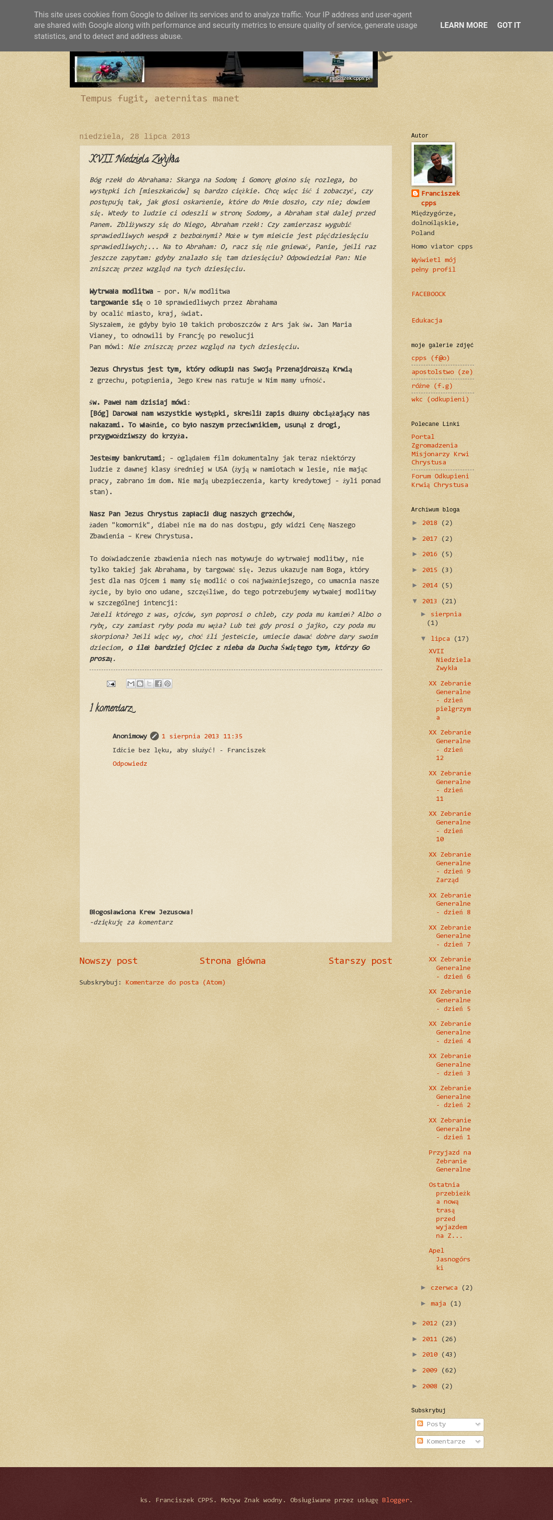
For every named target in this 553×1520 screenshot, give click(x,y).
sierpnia (446, 614)
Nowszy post (108, 961)
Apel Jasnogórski (450, 1259)
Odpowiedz (130, 764)
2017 (431, 539)
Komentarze (441, 1441)
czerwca (446, 1288)
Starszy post (360, 961)
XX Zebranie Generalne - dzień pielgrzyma (450, 701)
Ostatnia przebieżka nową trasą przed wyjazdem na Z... (449, 1211)
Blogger (395, 1500)
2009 (431, 1370)
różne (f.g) (432, 386)
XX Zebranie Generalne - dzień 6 (450, 968)
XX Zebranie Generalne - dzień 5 (450, 1000)
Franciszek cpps (440, 199)
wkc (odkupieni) (440, 399)
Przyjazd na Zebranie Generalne (450, 1161)
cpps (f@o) (431, 358)
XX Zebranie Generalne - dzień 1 (450, 1129)
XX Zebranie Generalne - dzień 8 (450, 904)
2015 (431, 570)
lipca (442, 639)
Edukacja (427, 320)
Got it (509, 25)
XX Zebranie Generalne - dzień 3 (450, 1065)
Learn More (464, 25)
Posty (431, 1424)
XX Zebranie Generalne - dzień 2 (450, 1097)
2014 (431, 585)
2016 (431, 554)
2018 (431, 523)
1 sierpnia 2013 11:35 (202, 736)
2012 (431, 1323)
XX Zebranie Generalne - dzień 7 (450, 936)
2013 (431, 601)
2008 (431, 1386)
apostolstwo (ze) (442, 372)
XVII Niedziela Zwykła (450, 660)
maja (440, 1304)
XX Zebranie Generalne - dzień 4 (450, 1033)
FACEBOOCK (429, 294)
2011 (431, 1339)
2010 (431, 1354)
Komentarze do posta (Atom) (176, 982)
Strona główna (233, 961)
